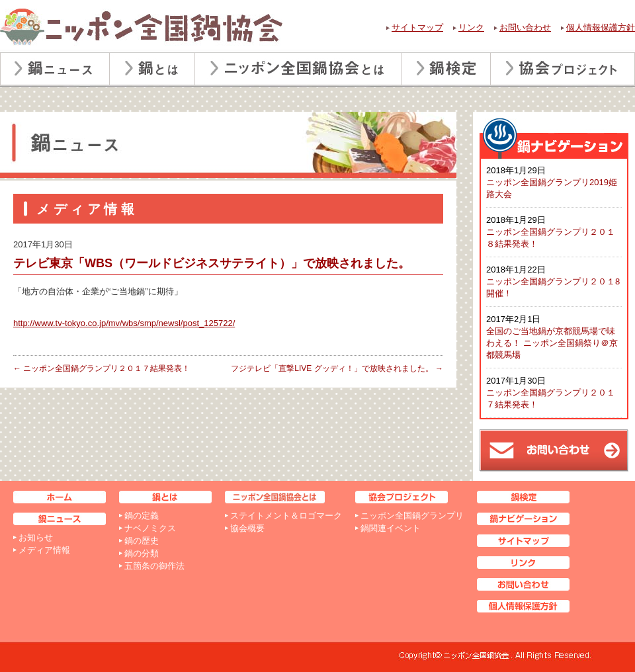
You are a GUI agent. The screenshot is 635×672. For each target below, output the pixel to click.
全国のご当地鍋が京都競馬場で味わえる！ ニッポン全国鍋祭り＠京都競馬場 (552, 343)
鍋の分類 (141, 553)
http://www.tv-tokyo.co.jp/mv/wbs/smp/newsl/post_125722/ (124, 323)
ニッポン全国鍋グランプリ (412, 516)
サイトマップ (417, 27)
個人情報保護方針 (600, 27)
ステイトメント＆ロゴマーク (286, 516)
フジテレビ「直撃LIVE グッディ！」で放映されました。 (337, 368)
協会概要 (247, 528)
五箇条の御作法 (154, 566)
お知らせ (36, 537)
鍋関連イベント (390, 528)
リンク (471, 27)
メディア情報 (44, 550)
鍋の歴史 (141, 541)
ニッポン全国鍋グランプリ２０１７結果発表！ (101, 368)
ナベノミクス (150, 528)
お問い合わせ (525, 27)
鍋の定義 (141, 516)
